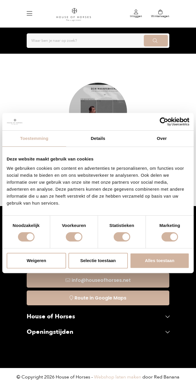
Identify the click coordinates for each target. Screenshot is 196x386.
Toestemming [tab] (34, 138)
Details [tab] (98, 138)
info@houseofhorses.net (101, 280)
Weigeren (36, 260)
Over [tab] (162, 138)
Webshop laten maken (117, 377)
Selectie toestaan (98, 260)
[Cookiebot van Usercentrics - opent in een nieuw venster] (164, 121)
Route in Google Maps (100, 298)
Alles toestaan (160, 260)
